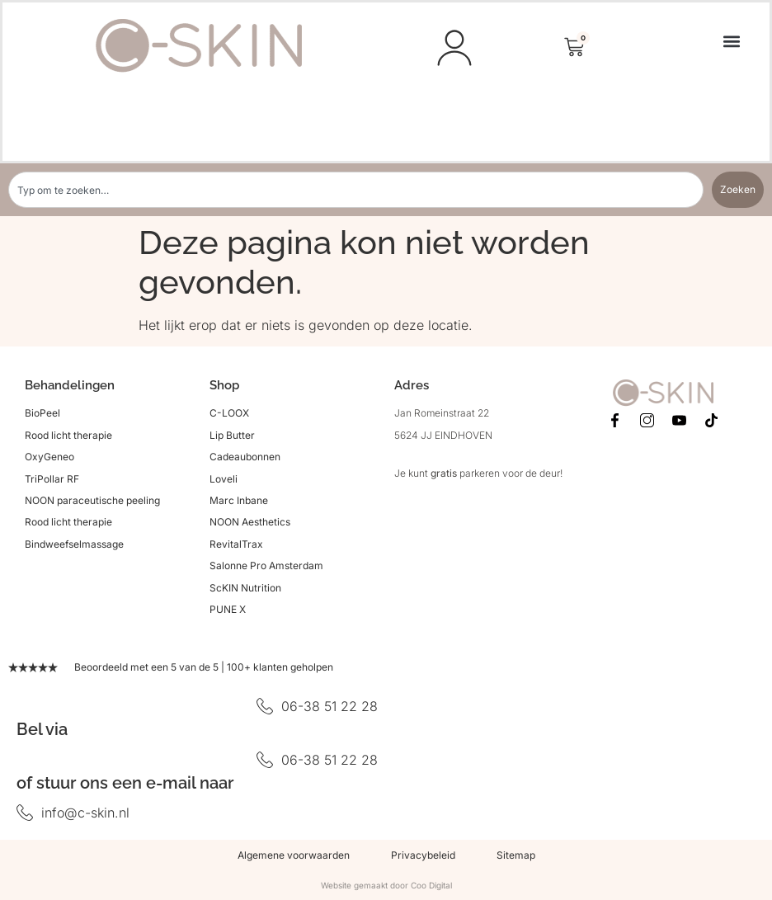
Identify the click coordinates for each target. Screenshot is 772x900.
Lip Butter (232, 435)
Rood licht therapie (68, 435)
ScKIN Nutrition (245, 588)
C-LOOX (229, 413)
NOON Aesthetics (249, 522)
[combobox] (356, 190)
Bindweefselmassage (74, 544)
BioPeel (42, 413)
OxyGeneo (49, 456)
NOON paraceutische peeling (92, 500)
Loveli (223, 479)
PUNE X (227, 609)
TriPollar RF (52, 479)
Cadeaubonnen (244, 456)
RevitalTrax (236, 544)
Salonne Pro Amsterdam (266, 565)
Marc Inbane (238, 500)
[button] (731, 40)
